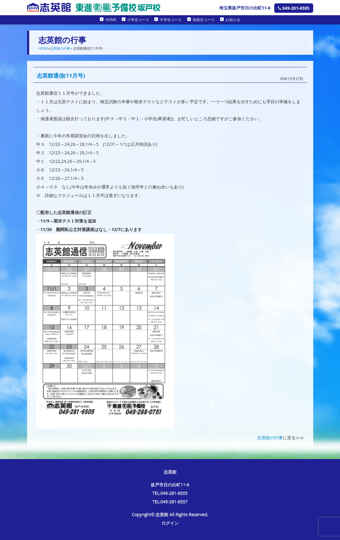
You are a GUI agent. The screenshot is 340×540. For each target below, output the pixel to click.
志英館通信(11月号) (61, 75)
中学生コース (171, 19)
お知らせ (233, 19)
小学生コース (138, 19)
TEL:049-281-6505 (170, 493)
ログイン (170, 523)
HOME (110, 19)
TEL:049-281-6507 (170, 501)
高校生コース (204, 19)
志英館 (170, 472)
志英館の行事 (60, 48)
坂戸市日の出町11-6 (170, 484)
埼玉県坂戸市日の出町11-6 (245, 8)
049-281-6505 (294, 8)
